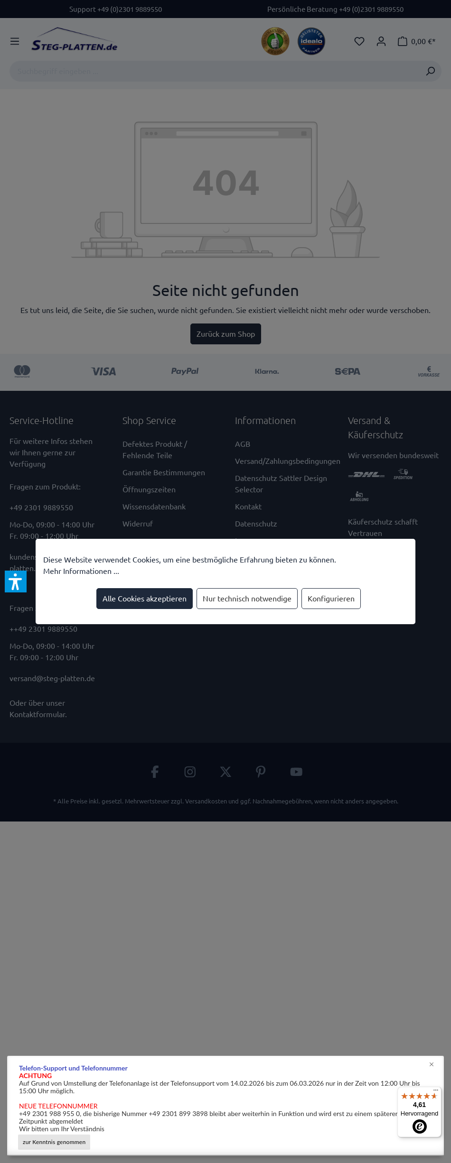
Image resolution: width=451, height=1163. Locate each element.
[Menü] (436, 1092)
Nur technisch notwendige (247, 598)
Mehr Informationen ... (81, 571)
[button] (16, 581)
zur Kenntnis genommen (54, 1141)
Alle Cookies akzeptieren (145, 598)
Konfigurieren (331, 598)
